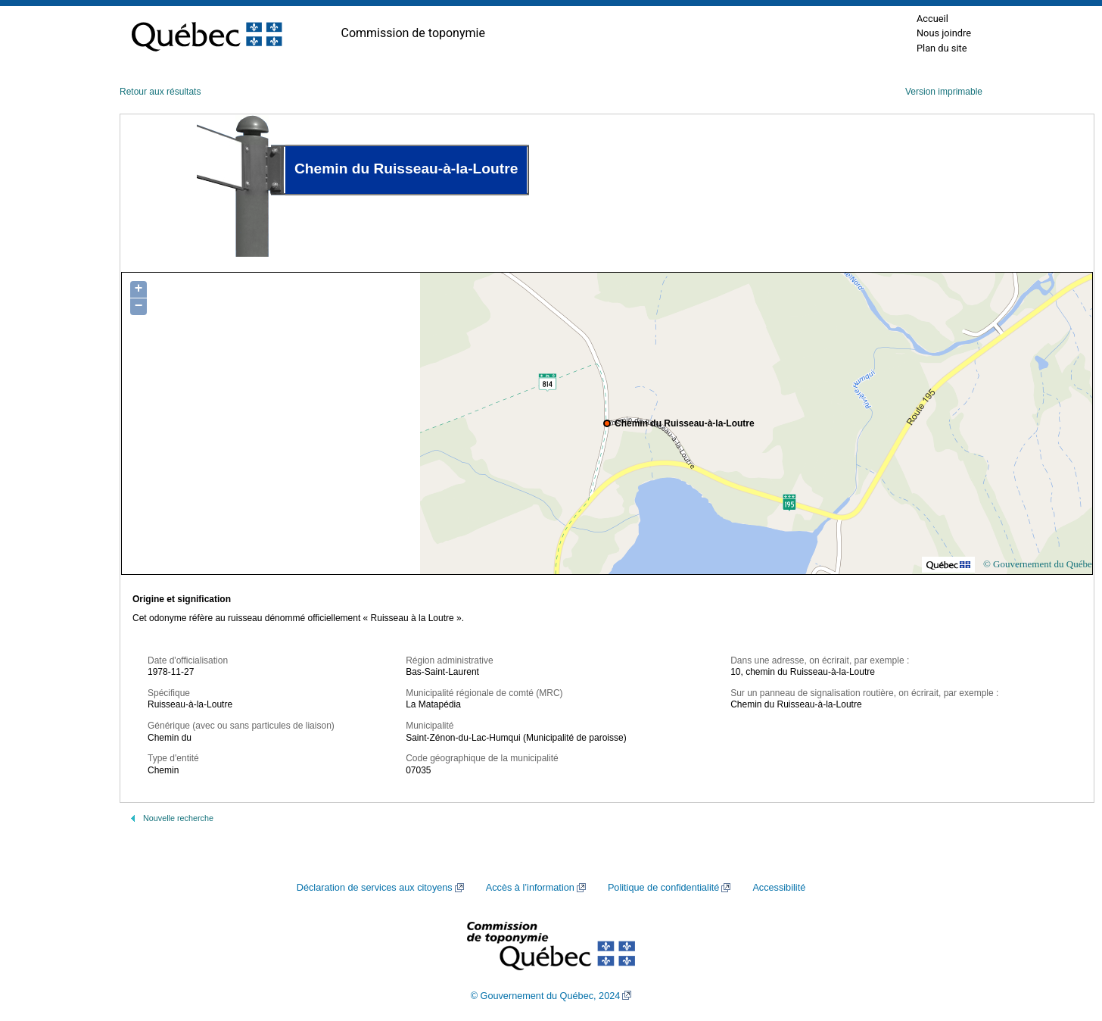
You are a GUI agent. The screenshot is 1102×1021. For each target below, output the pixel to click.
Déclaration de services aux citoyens (375, 887)
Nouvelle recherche (178, 818)
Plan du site (942, 48)
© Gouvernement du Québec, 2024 (546, 996)
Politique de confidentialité (663, 887)
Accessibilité (778, 887)
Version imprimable (943, 91)
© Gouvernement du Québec (1040, 564)
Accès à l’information (530, 887)
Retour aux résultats (160, 91)
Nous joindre (944, 33)
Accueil (932, 18)
